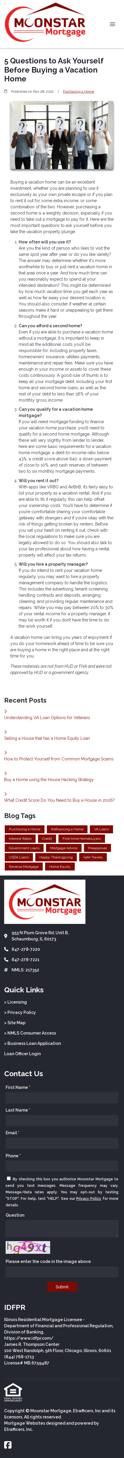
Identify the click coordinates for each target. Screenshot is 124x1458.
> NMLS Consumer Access (30, 1033)
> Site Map (15, 1022)
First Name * (18, 1087)
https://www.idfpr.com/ (28, 1338)
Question (15, 1215)
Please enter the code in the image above (48, 1261)
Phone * (13, 1155)
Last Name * (18, 1110)
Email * (12, 1132)
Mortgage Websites (24, 1423)
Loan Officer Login (22, 1053)
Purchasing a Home (78, 91)
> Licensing (15, 1002)
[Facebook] (8, 1445)
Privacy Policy (88, 1199)
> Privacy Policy (20, 1012)
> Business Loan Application (32, 1043)
